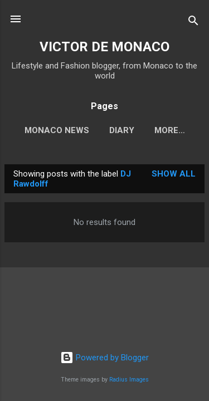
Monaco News (57, 130)
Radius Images (129, 379)
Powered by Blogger (104, 358)
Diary (121, 130)
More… (169, 130)
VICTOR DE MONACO (104, 47)
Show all (174, 174)
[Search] (193, 23)
